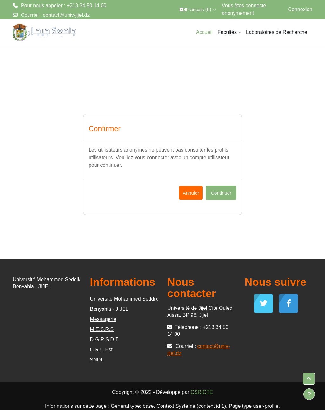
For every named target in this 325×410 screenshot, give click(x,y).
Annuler (191, 193)
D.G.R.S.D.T (104, 339)
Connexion (300, 9)
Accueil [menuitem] (204, 32)
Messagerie (103, 319)
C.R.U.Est (101, 349)
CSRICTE (202, 392)
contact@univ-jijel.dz (66, 15)
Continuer (221, 193)
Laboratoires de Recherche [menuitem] (276, 32)
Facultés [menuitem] (227, 32)
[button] (197, 9)
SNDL (97, 359)
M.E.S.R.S (102, 329)
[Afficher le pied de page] (309, 394)
